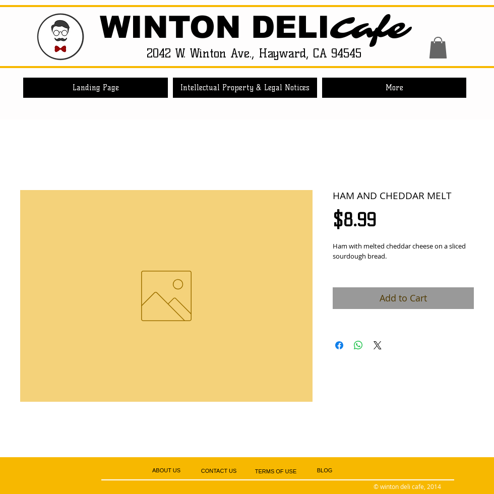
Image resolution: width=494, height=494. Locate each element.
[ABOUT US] (166, 470)
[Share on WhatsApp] (358, 345)
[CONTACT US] (218, 471)
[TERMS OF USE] (276, 471)
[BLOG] (324, 470)
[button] (438, 47)
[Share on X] (378, 345)
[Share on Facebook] (339, 345)
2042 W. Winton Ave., (203, 53)
